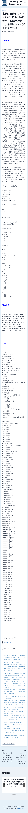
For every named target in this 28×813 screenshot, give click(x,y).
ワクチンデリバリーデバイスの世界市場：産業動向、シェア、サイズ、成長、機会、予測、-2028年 (20, 757)
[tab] (12, 794)
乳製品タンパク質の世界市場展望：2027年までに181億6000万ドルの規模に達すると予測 (7, 756)
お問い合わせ (7, 642)
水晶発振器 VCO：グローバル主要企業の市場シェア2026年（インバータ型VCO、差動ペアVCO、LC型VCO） (14, 691)
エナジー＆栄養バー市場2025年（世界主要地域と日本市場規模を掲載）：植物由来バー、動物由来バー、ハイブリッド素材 (14, 702)
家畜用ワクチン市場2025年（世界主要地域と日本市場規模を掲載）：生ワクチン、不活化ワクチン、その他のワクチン (14, 658)
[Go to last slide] (4, 785)
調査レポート (5, 10)
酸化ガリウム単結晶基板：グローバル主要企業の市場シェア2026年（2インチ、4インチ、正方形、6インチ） (14, 724)
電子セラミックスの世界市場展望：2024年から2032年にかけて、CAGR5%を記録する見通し (14, 782)
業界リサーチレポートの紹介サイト (13, 662)
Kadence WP (20, 808)
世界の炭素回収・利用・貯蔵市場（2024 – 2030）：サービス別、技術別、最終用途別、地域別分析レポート (14, 730)
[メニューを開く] (25, 3)
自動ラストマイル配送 (8, 743)
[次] (24, 785)
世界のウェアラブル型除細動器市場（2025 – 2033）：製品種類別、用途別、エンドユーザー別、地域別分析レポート (14, 717)
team (5, 31)
